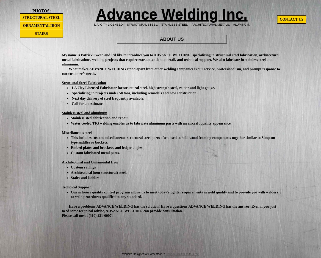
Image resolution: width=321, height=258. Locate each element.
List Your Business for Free (182, 254)
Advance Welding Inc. (171, 14)
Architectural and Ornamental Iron (90, 162)
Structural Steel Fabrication (84, 83)
